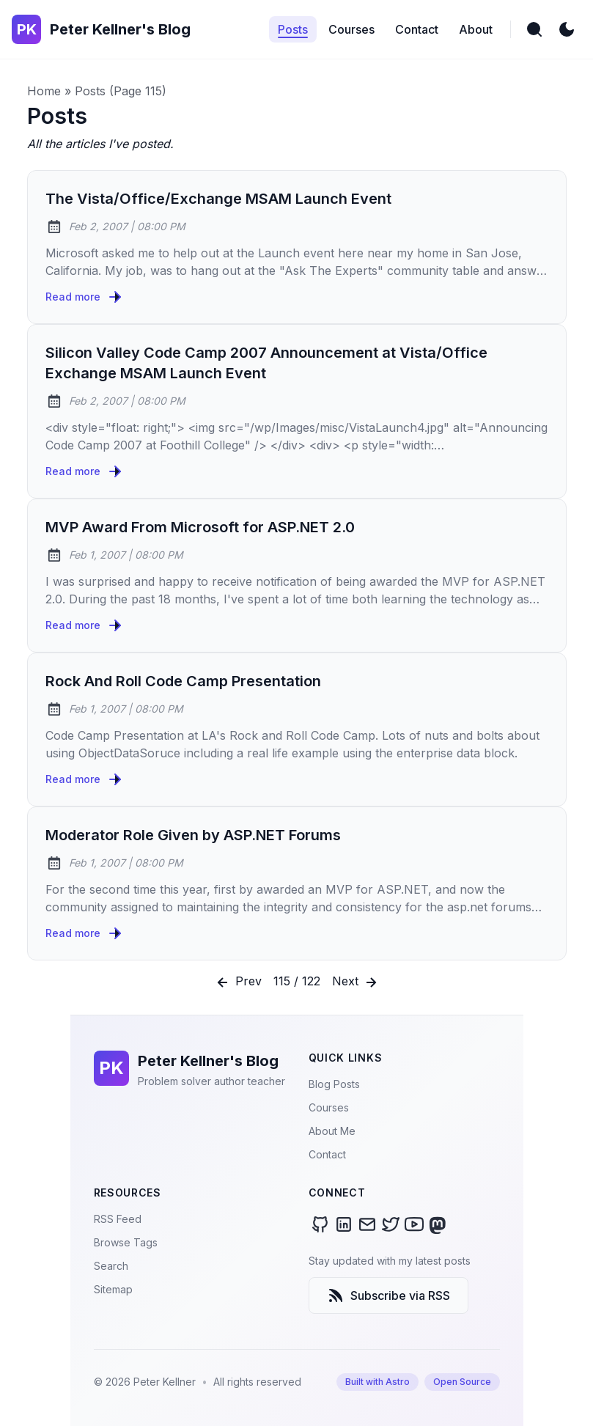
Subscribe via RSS (388, 1295)
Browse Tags (126, 1242)
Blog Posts (334, 1084)
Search (111, 1266)
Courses (329, 1107)
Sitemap (113, 1289)
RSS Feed (117, 1219)
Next (356, 982)
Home (44, 91)
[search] (534, 29)
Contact (327, 1154)
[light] (566, 29)
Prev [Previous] (238, 982)
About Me (332, 1131)
